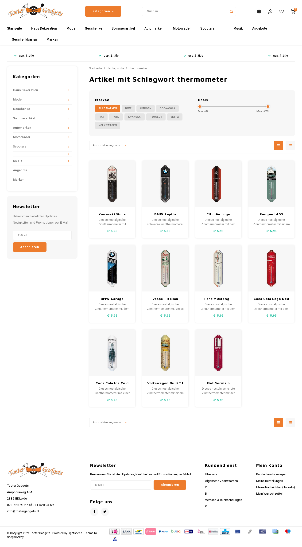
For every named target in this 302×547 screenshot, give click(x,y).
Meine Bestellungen (269, 483)
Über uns (211, 477)
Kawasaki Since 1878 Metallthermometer (112, 217)
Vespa (174, 120)
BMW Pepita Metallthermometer (165, 217)
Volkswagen (108, 128)
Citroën (145, 111)
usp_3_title (193, 59)
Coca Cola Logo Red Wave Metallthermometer (271, 302)
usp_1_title (24, 59)
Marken (52, 42)
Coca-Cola (167, 111)
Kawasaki (134, 120)
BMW (128, 111)
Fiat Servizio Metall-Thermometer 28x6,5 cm (218, 386)
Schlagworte (116, 71)
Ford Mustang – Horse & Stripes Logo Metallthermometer (218, 302)
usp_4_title (278, 59)
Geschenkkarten (24, 42)
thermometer (138, 71)
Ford (116, 120)
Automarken (153, 31)
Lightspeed (75, 536)
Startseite (14, 31)
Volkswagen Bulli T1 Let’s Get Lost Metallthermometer (165, 386)
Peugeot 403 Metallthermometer (271, 217)
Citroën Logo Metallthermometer (218, 217)
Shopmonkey (15, 540)
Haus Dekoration (44, 31)
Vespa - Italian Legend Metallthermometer (165, 302)
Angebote (259, 31)
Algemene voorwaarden (221, 483)
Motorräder (182, 31)
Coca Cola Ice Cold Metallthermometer (112, 386)
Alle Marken (108, 111)
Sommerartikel (123, 31)
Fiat (101, 120)
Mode (70, 31)
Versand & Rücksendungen (223, 503)
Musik (238, 31)
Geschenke (93, 31)
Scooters (207, 31)
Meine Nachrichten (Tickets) (275, 490)
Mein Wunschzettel (269, 496)
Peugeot (156, 120)
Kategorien (103, 13)
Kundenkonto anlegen (271, 477)
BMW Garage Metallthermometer (112, 302)
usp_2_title (109, 59)
